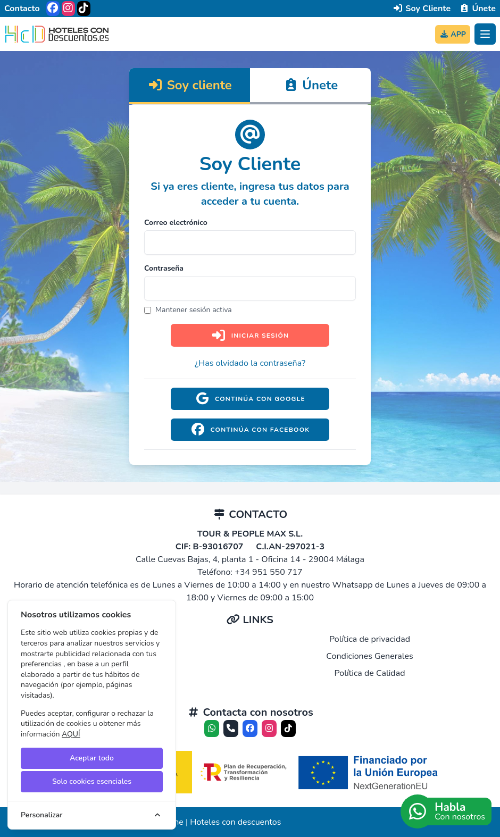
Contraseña (164, 268)
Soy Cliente (422, 8)
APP (452, 34)
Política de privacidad (369, 639)
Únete (477, 8)
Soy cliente (189, 85)
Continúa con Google (250, 398)
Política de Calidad (369, 673)
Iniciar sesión (250, 335)
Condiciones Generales (369, 656)
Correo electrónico (175, 222)
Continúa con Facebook (250, 429)
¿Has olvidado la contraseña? (250, 363)
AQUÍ (71, 734)
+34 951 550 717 (269, 572)
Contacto (22, 8)
